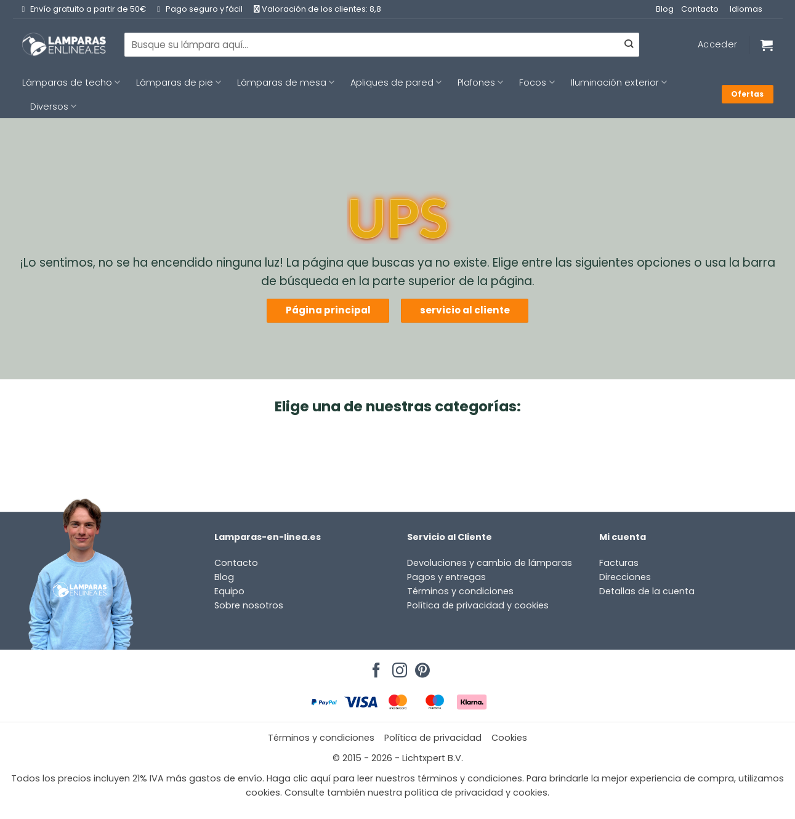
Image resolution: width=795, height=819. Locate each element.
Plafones (480, 82)
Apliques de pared (396, 82)
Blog (665, 9)
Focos (536, 82)
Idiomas (746, 9)
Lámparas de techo (71, 82)
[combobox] (381, 44)
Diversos (53, 106)
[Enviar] (628, 45)
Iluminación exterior (619, 82)
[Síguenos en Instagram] (398, 667)
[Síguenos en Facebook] (374, 667)
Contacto (700, 9)
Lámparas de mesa (285, 82)
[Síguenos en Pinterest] (421, 667)
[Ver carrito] (767, 44)
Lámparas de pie (178, 82)
